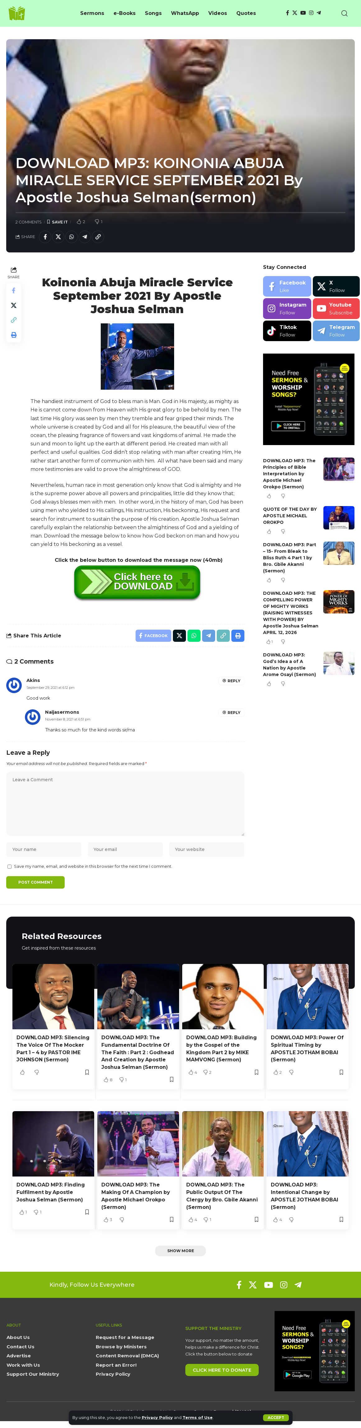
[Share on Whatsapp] (72, 237)
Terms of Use (198, 1417)
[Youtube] (336, 308)
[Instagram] (311, 13)
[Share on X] (58, 237)
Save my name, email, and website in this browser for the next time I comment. (93, 867)
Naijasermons (62, 712)
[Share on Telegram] (85, 237)
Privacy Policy (157, 1417)
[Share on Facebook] (45, 237)
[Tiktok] (287, 331)
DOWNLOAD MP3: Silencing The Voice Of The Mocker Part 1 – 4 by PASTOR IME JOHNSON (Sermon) (49, 1053)
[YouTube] (303, 13)
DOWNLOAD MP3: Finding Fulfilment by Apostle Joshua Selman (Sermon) (51, 1199)
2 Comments (29, 222)
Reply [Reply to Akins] (234, 681)
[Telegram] (318, 13)
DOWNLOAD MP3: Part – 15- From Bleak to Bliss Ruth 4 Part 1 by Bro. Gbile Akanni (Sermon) (290, 558)
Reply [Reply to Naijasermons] (234, 713)
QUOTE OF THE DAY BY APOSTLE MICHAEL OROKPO (290, 516)
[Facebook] (288, 13)
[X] (295, 13)
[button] (276, 1417)
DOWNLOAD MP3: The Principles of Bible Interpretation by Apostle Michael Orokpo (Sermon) (290, 474)
